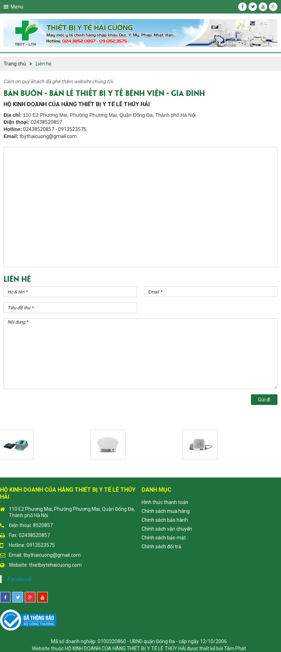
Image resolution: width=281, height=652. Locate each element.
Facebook (19, 579)
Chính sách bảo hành (165, 520)
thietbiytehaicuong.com (55, 565)
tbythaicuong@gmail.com (52, 555)
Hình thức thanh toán (165, 502)
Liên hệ (43, 64)
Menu (17, 7)
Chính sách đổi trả (161, 546)
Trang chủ (15, 64)
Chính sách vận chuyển (167, 529)
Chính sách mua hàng (166, 511)
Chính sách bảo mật (164, 538)
